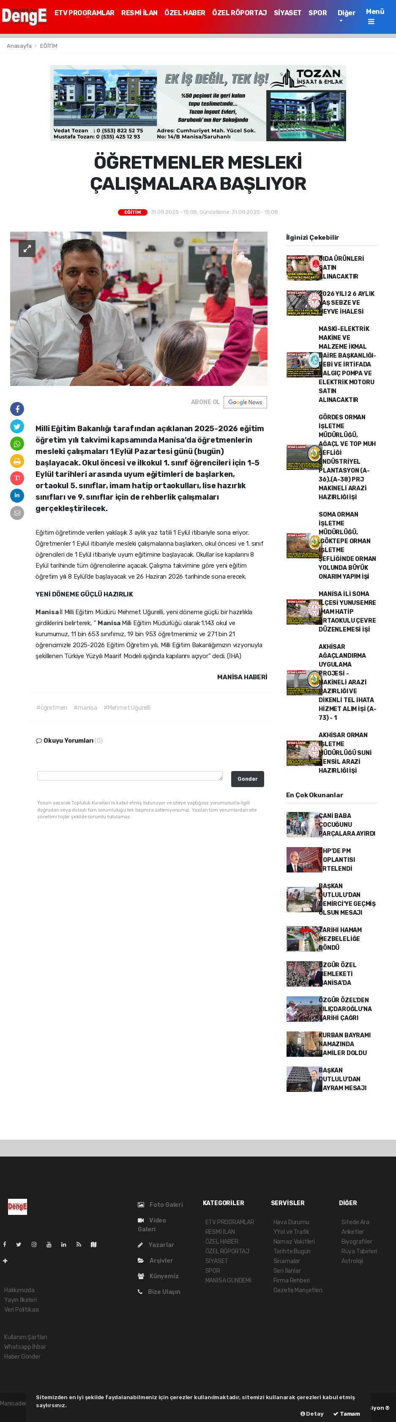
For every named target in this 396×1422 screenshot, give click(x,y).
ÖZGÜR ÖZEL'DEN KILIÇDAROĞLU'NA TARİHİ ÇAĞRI (345, 1009)
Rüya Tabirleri (359, 1251)
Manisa (48, 612)
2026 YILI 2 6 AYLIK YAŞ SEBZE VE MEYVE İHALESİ (346, 302)
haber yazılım (18, 1412)
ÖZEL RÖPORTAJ (239, 13)
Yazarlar (156, 1245)
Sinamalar (286, 1261)
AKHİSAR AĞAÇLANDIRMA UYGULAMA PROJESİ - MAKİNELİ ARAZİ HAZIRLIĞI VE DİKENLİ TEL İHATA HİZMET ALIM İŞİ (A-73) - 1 (347, 682)
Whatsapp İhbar (25, 1347)
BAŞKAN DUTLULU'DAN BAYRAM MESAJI (342, 1079)
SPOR (318, 13)
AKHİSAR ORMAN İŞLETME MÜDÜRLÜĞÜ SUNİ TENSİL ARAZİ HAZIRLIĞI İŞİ (345, 753)
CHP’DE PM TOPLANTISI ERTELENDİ (337, 860)
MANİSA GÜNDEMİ (228, 1280)
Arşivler (155, 1260)
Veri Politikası (21, 1309)
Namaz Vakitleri (294, 1241)
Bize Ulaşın (159, 1292)
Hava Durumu (291, 1222)
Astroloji (352, 1261)
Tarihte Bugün (292, 1251)
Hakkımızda (19, 1290)
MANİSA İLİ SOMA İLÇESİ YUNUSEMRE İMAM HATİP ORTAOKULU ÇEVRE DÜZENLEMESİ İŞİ (347, 612)
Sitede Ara (355, 1222)
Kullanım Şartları (25, 1337)
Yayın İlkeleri (20, 1300)
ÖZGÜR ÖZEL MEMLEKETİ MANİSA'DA (337, 974)
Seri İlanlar (287, 1270)
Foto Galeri (160, 1205)
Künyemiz (158, 1276)
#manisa (85, 707)
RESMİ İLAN (139, 13)
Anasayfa (20, 46)
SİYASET (288, 13)
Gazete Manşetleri (297, 1290)
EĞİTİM (48, 46)
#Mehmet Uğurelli (127, 707)
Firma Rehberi (291, 1280)
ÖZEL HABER (184, 13)
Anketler (352, 1232)
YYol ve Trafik (291, 1232)
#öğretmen (51, 707)
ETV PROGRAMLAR (85, 13)
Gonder (248, 779)
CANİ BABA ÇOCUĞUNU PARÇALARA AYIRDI (347, 824)
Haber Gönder (22, 1356)
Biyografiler (356, 1241)
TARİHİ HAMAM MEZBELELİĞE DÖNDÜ (340, 939)
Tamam (346, 1414)
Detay (312, 1414)
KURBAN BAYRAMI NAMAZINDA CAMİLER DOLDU (344, 1044)
